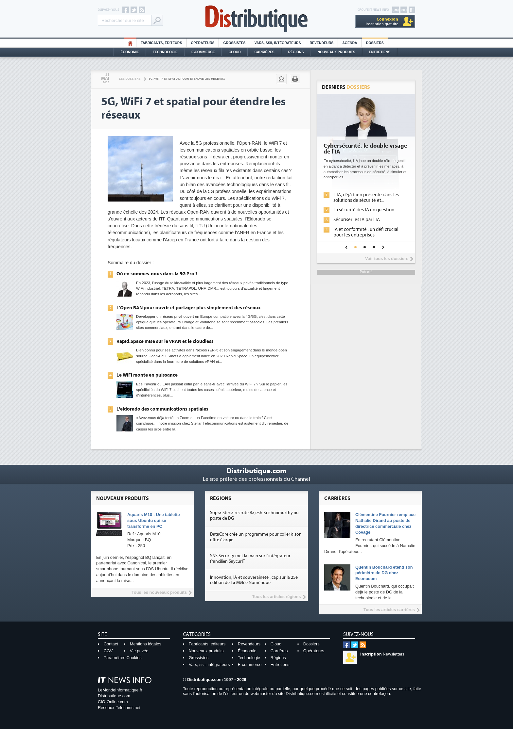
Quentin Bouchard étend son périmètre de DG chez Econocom (384, 573)
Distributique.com (114, 695)
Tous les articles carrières (389, 609)
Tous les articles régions (276, 596)
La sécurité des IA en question (363, 210)
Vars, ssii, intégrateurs (209, 664)
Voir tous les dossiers (386, 258)
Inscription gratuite (382, 21)
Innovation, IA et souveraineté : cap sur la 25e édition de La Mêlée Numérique (254, 580)
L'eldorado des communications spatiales (162, 409)
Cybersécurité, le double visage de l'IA (365, 149)
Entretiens (380, 52)
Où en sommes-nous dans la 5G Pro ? (157, 274)
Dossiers (375, 43)
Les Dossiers (130, 78)
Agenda (349, 43)
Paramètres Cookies (123, 657)
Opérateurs (202, 43)
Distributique (256, 19)
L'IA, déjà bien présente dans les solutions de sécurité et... (366, 197)
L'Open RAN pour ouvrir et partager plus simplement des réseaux (188, 308)
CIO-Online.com (113, 701)
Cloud (235, 52)
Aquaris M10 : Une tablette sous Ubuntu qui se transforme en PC (153, 520)
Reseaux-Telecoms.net (119, 707)
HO (130, 43)
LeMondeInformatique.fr (120, 690)
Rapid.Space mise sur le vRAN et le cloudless (165, 341)
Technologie (165, 52)
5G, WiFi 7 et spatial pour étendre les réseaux (187, 78)
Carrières (264, 52)
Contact (111, 643)
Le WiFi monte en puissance (147, 375)
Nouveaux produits (206, 650)
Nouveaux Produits (336, 52)
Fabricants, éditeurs (161, 43)
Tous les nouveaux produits (159, 592)
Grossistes (234, 43)
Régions (296, 52)
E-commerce (203, 52)
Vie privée (139, 650)
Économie (130, 52)
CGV (108, 650)
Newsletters (382, 654)
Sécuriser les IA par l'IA (356, 219)
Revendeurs (321, 43)
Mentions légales (145, 643)
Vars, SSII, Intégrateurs (278, 43)
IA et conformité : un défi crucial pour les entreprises (365, 232)
